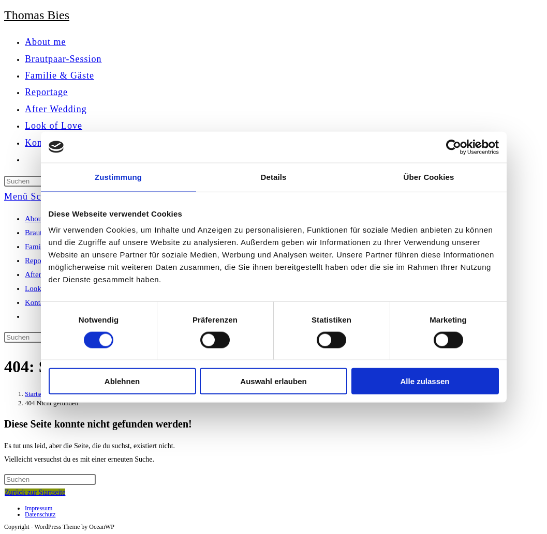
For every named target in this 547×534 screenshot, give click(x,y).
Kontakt (37, 302)
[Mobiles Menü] (38, 196)
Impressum (38, 508)
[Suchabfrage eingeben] (50, 479)
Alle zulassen (424, 381)
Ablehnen (122, 381)
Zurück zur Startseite (35, 492)
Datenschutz (40, 514)
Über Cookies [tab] (429, 176)
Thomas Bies (36, 15)
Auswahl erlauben (273, 381)
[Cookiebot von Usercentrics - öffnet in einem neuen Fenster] (453, 147)
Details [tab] (274, 176)
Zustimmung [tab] (118, 176)
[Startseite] (37, 394)
